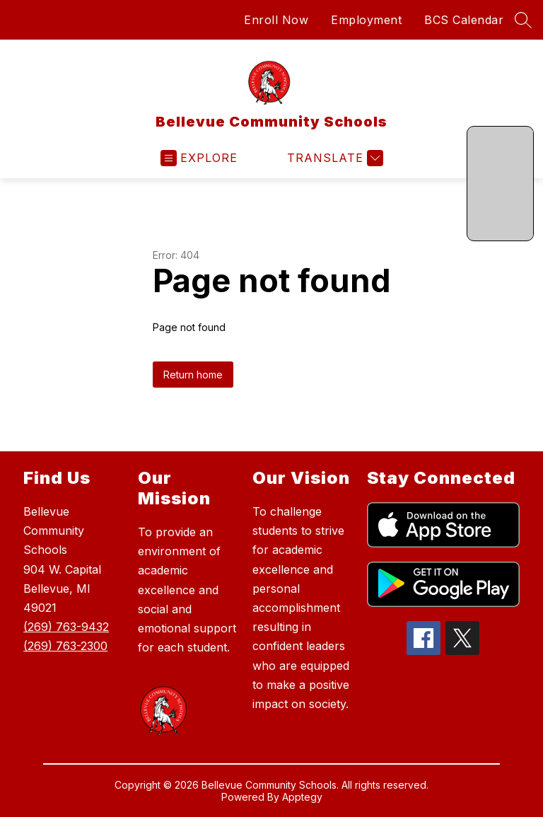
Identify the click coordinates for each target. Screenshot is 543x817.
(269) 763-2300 (65, 646)
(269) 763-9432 (66, 627)
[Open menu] (199, 158)
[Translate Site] (333, 158)
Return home (193, 375)
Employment (366, 20)
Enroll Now (276, 20)
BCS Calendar (463, 20)
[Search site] (523, 19)
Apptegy (302, 797)
